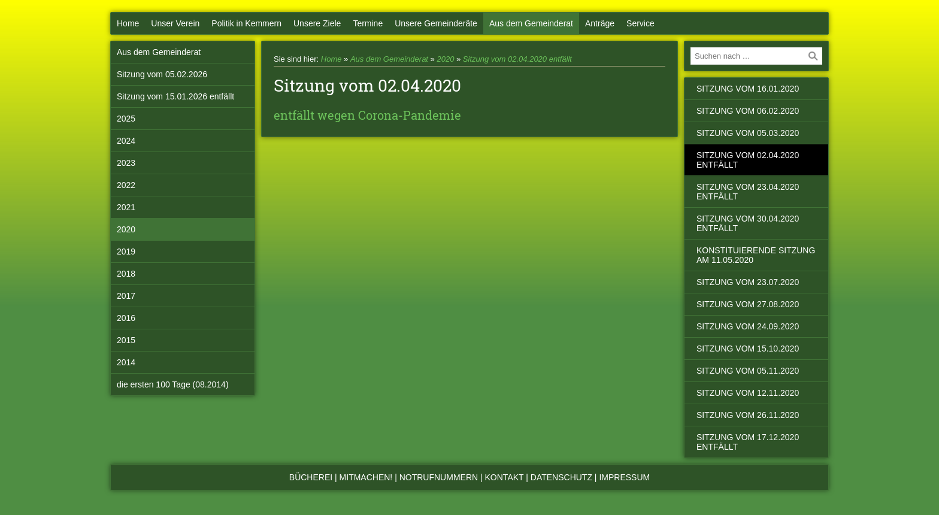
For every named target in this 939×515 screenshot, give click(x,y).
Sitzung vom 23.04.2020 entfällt (747, 191)
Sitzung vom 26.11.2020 (747, 415)
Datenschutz (561, 477)
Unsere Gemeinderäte (436, 23)
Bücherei (310, 477)
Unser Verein (175, 23)
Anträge (599, 23)
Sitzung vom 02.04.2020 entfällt (517, 58)
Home (128, 23)
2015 (126, 340)
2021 (126, 207)
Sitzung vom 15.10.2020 (747, 348)
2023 (126, 163)
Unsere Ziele (317, 23)
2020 (126, 229)
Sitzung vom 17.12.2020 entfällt (747, 442)
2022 (126, 185)
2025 (126, 118)
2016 (126, 318)
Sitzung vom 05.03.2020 (747, 133)
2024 (126, 141)
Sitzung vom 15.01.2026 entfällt (175, 96)
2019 (126, 251)
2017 (126, 296)
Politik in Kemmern (246, 23)
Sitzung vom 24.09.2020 (747, 326)
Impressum (624, 477)
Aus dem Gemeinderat (531, 23)
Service (640, 23)
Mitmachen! (366, 477)
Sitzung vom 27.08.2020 (747, 304)
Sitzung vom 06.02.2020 (747, 111)
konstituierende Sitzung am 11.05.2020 (755, 255)
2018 (126, 273)
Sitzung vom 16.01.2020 (747, 88)
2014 (126, 362)
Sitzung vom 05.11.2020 (747, 370)
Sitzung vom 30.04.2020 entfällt (747, 223)
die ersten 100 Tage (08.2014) (173, 384)
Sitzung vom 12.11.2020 (747, 393)
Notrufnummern (438, 477)
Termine (368, 23)
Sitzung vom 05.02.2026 (162, 74)
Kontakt (504, 477)
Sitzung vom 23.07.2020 (747, 282)
